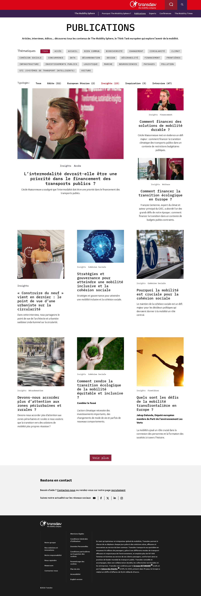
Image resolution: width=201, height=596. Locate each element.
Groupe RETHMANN (142, 566)
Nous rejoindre (51, 561)
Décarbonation (36, 391)
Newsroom (49, 566)
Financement (166, 115)
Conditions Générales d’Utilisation (79, 540)
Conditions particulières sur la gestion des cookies (80, 554)
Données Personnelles (79, 547)
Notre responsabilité (53, 555)
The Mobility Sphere (85, 13)
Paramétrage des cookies (77, 563)
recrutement (118, 490)
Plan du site (75, 569)
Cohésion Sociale (97, 267)
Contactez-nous (66, 490)
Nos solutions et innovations (51, 549)
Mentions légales (77, 534)
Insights (67, 165)
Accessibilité (75, 574)
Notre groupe (50, 543)
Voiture (166, 184)
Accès (77, 165)
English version (76, 580)
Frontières (153, 391)
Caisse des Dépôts (110, 569)
